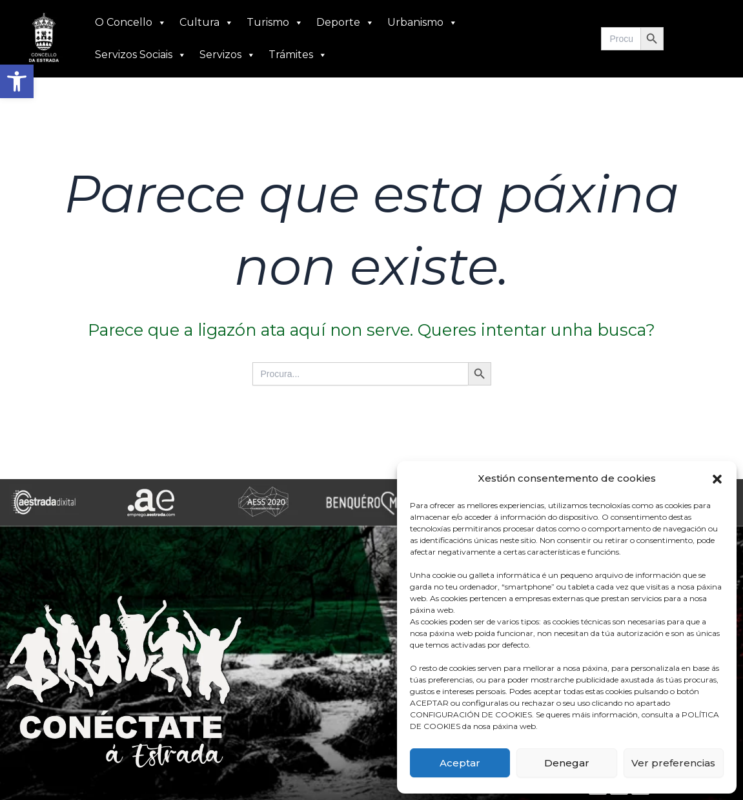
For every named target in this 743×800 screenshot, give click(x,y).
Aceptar (460, 763)
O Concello (131, 22)
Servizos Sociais (141, 55)
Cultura (206, 22)
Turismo (275, 22)
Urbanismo (422, 22)
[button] (17, 81)
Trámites (298, 55)
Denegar (566, 763)
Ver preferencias (673, 763)
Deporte (345, 22)
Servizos (227, 55)
